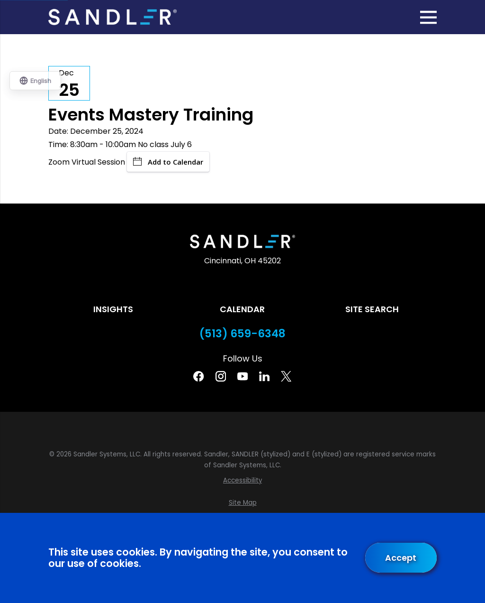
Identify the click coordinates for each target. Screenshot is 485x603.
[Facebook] (198, 376)
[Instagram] (221, 376)
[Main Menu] (428, 17)
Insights (113, 309)
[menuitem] (242, 480)
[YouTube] (242, 376)
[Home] (112, 17)
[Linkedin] (264, 376)
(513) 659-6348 (242, 333)
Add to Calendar (168, 162)
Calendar (242, 309)
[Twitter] (286, 376)
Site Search (372, 309)
